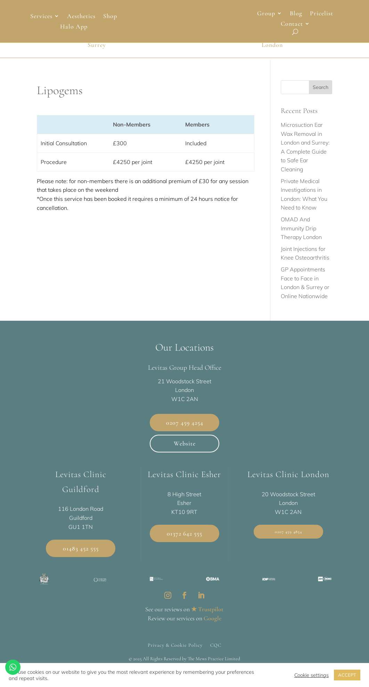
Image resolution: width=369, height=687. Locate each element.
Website (185, 447)
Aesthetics (81, 17)
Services (41, 17)
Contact (292, 24)
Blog (296, 14)
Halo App (74, 27)
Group (266, 14)
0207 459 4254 (184, 426)
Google (212, 621)
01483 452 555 (81, 551)
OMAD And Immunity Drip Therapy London (301, 231)
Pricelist (321, 14)
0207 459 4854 (288, 535)
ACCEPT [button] (347, 675)
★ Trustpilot (207, 612)
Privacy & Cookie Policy (175, 648)
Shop (110, 17)
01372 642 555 (184, 536)
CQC (215, 648)
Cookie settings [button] (311, 675)
